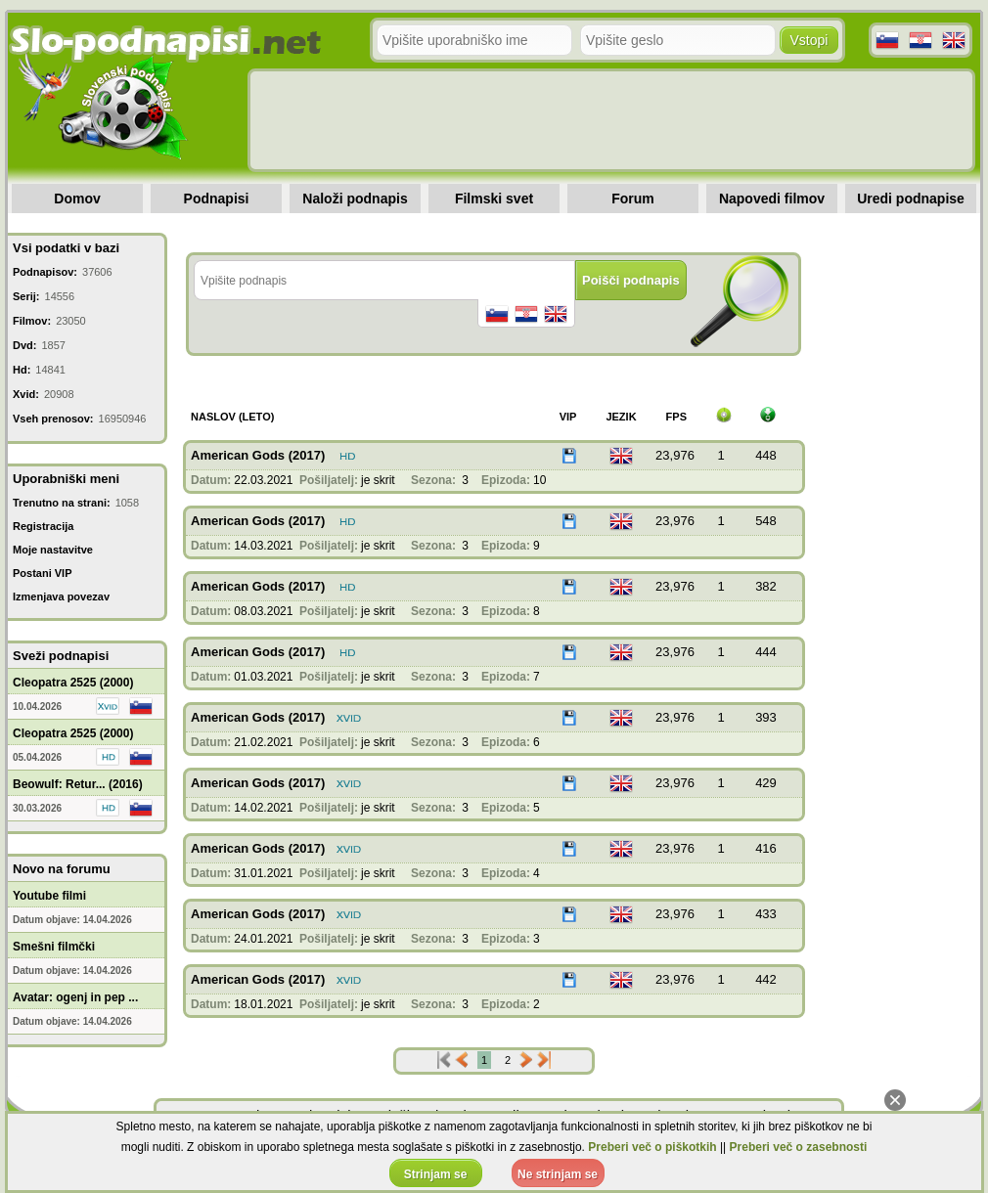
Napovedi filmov (772, 198)
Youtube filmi (49, 896)
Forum (632, 198)
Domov (77, 198)
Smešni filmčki (54, 946)
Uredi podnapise (911, 198)
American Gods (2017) (258, 455)
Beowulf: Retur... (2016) (78, 784)
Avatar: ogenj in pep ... (75, 997)
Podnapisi (216, 198)
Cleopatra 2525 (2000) (73, 682)
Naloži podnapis (354, 198)
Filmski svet (494, 198)
